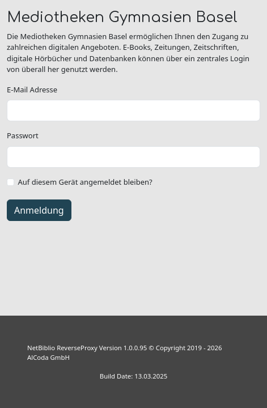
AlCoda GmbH (48, 357)
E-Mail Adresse (32, 89)
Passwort (23, 135)
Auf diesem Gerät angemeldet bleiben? (85, 182)
